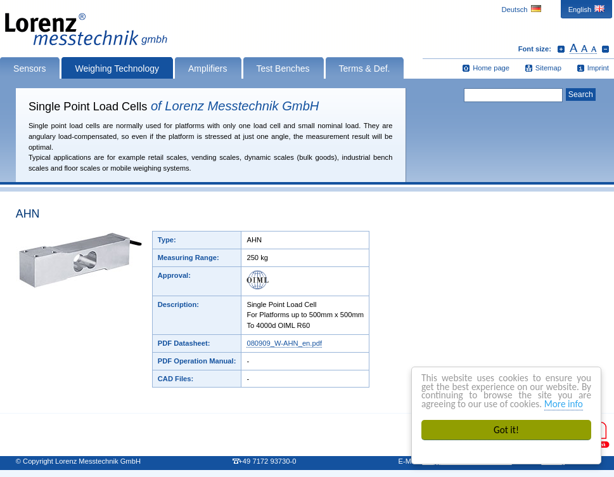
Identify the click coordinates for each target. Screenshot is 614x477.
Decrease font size (605, 49)
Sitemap (548, 68)
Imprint (598, 68)
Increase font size (561, 49)
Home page (491, 68)
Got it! (506, 430)
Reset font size (583, 49)
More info (563, 404)
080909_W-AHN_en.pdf (284, 343)
